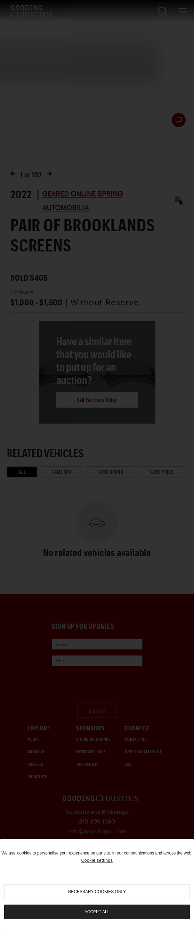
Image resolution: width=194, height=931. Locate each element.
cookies (24, 853)
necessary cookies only (97, 891)
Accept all (97, 911)
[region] (97, 885)
